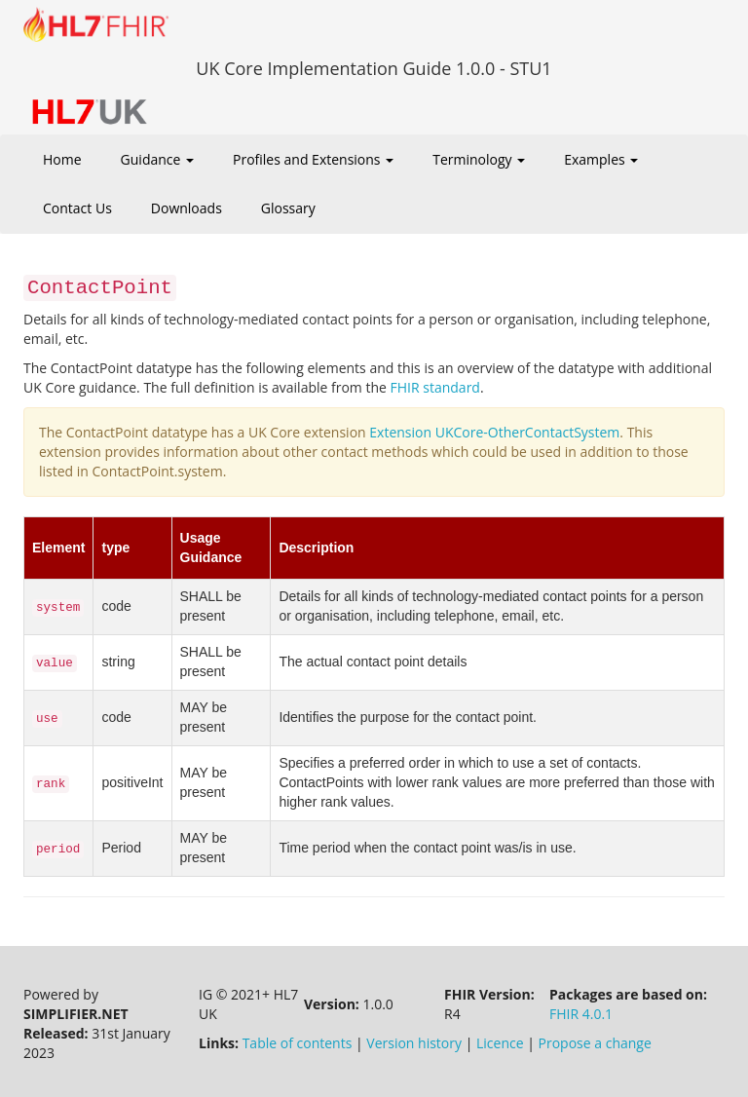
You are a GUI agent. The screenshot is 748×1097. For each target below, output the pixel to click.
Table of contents (298, 1043)
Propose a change (595, 1043)
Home (62, 159)
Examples (601, 159)
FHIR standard (435, 387)
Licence (500, 1043)
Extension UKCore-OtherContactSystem (494, 432)
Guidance (157, 159)
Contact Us (77, 208)
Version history (414, 1043)
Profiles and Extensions (313, 159)
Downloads (186, 208)
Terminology (478, 159)
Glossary (288, 208)
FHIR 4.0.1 (581, 1013)
